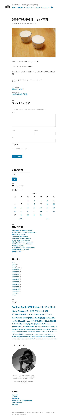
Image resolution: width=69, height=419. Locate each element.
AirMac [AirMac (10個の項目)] (44, 327)
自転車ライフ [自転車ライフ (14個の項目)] (38, 324)
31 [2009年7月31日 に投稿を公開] (41, 215)
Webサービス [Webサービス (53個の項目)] (28, 311)
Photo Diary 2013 (15, 277)
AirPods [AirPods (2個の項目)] (26, 336)
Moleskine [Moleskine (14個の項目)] (47, 324)
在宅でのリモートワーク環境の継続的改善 (22, 400)
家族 (14, 81)
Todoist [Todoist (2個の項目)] (33, 336)
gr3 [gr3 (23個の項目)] (37, 318)
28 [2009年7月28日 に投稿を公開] (21, 215)
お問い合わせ (15, 404)
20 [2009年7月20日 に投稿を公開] (15, 211)
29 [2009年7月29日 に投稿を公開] (28, 215)
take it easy (15, 5)
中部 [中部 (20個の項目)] (36, 321)
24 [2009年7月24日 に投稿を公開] (41, 211)
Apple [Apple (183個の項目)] (24, 307)
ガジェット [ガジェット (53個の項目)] (40, 311)
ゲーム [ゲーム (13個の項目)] (20, 327)
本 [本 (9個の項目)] (48, 327)
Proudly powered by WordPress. (24, 412)
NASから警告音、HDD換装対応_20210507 (22, 230)
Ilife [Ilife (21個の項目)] (33, 321)
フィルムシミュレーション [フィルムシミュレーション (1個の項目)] (44, 338)
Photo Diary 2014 (15, 279)
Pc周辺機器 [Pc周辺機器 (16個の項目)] (52, 321)
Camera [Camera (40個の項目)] (37, 314)
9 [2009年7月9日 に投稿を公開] (34, 204)
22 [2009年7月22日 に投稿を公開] (28, 211)
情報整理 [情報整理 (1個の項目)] (31, 338)
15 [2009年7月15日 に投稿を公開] (28, 207)
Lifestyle (14, 266)
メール (36, 130)
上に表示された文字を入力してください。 (20, 148)
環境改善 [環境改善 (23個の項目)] (42, 318)
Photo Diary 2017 (15, 284)
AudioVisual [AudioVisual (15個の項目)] (16, 324)
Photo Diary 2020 (15, 289)
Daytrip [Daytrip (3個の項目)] (52, 331)
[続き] (52, 7)
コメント (14, 112)
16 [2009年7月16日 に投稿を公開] (34, 207)
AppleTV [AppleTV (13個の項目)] (15, 327)
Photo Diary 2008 (15, 269)
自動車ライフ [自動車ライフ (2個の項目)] (51, 334)
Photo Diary (15, 267)
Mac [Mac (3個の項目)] (49, 331)
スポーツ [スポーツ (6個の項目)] (41, 329)
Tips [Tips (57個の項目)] (20, 311)
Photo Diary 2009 (15, 271)
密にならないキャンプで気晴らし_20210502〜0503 (24, 232)
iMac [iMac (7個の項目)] (20, 329)
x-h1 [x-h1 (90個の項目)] (42, 307)
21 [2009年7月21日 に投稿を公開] (21, 211)
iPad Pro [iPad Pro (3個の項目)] (45, 331)
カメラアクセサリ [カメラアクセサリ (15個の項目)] (27, 324)
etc (12, 262)
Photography (15, 293)
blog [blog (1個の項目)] (37, 336)
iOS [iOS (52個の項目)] (47, 311)
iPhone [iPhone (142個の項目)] (36, 307)
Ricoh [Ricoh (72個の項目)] (52, 307)
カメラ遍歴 (14, 396)
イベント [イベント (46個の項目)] (26, 314)
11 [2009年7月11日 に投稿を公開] (47, 204)
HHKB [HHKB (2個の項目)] (30, 336)
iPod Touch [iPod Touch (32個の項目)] (23, 318)
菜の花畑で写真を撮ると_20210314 (20, 249)
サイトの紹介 (15, 395)
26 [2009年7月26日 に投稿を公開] (54, 211)
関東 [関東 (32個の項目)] (30, 318)
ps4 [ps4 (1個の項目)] (46, 336)
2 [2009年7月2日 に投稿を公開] (34, 200)
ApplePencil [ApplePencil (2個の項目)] (38, 334)
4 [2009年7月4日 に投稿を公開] (47, 200)
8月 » (48, 218)
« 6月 (20, 218)
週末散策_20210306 (16, 251)
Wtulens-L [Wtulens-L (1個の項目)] (27, 338)
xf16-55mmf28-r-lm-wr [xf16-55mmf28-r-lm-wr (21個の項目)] (22, 321)
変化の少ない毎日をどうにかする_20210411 (22, 242)
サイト (13, 137)
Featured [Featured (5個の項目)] (18, 331)
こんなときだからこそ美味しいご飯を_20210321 (23, 247)
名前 (13, 130)
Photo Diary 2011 (15, 274)
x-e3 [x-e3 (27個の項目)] (34, 318)
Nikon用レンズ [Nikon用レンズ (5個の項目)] (49, 329)
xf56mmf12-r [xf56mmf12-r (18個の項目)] (43, 321)
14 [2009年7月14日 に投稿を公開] (21, 207)
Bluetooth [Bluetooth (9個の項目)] (15, 329)
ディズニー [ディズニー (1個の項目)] (52, 336)
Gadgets (14, 264)
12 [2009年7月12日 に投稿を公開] (54, 204)
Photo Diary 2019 (15, 287)
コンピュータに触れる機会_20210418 (21, 240)
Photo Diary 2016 (15, 282)
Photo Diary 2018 (15, 286)
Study (13, 295)
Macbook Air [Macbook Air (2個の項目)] (15, 336)
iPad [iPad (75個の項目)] (47, 307)
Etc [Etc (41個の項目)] (32, 314)
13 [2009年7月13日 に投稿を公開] (15, 207)
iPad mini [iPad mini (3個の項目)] (26, 334)
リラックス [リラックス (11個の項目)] (38, 327)
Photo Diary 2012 (15, 276)
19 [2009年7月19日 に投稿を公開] (54, 207)
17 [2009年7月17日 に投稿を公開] (41, 207)
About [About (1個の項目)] (37, 338)
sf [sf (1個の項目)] (41, 336)
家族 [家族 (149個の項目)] (30, 307)
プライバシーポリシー (17, 402)
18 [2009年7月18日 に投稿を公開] (47, 207)
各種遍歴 (20, 7)
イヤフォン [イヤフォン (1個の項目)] (22, 338)
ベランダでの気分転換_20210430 (20, 236)
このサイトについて (41, 7)
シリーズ (29, 7)
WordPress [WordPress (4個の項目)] (24, 331)
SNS (13, 7)
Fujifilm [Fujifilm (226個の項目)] (16, 307)
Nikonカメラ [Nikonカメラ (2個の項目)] (32, 334)
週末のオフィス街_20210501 (19, 234)
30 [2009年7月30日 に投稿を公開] (34, 215)
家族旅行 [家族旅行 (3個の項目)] (21, 334)
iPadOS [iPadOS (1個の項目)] (39, 336)
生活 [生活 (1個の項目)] (34, 338)
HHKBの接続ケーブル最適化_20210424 (21, 238)
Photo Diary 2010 (15, 272)
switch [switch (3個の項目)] (17, 334)
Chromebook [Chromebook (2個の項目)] (44, 334)
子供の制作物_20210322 (17, 245)
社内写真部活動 (15, 398)
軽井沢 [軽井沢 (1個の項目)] (44, 336)
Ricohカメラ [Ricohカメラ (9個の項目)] (53, 327)
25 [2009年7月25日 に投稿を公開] (47, 211)
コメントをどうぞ (32, 23)
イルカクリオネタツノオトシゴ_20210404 (22, 244)
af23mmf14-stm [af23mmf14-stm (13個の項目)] (28, 327)
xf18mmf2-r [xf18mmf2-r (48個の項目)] (17, 314)
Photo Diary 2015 (15, 281)
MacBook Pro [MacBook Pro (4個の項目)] (31, 331)
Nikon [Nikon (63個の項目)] (14, 311)
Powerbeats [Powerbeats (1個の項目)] (17, 338)
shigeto (15, 23)
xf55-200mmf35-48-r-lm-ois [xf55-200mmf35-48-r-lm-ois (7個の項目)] (30, 329)
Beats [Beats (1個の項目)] (48, 336)
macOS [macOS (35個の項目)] (15, 318)
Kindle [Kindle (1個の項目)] (13, 338)
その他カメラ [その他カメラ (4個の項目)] (39, 331)
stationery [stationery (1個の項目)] (52, 338)
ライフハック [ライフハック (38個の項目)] (46, 314)
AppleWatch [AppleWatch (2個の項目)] (21, 336)
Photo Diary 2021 (15, 291)
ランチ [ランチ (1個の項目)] (55, 338)
